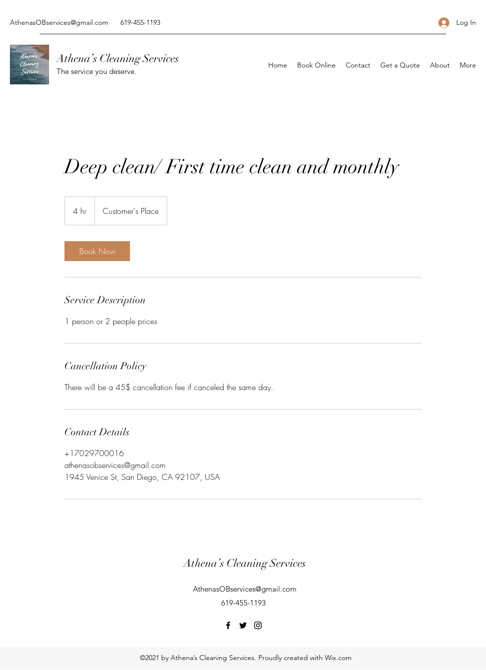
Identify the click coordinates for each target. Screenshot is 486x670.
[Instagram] (258, 625)
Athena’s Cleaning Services (118, 58)
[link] (97, 251)
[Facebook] (228, 625)
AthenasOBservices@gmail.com (59, 22)
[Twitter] (243, 625)
